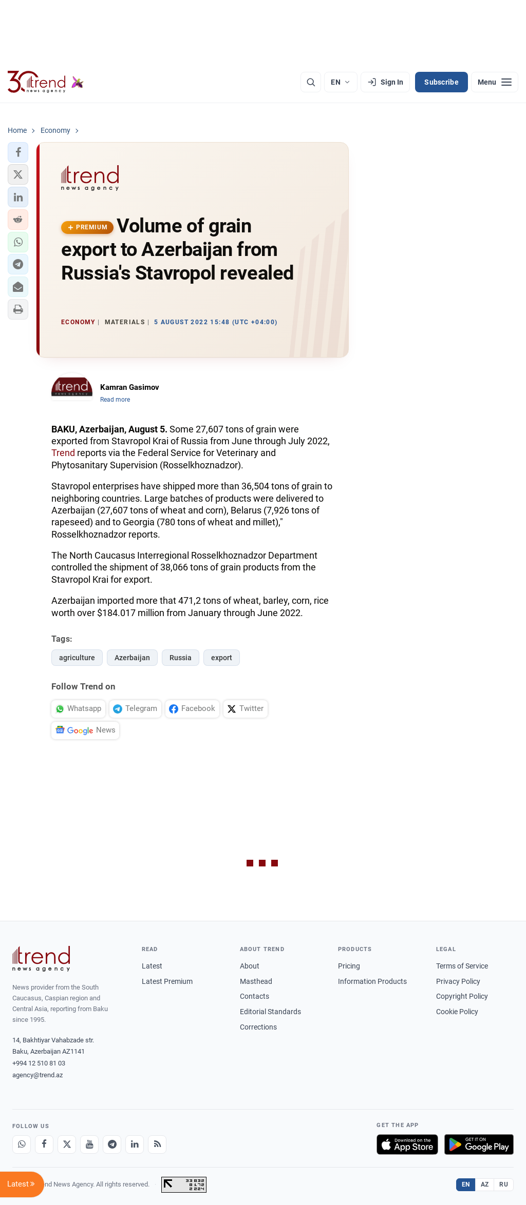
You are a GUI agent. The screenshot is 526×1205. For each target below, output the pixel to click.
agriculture (77, 658)
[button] (18, 152)
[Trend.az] (46, 82)
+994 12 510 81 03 (38, 1063)
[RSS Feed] (157, 1144)
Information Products (372, 981)
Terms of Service (462, 966)
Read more (115, 399)
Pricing (349, 966)
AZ (485, 1184)
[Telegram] (112, 1144)
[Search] (310, 82)
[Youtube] (89, 1144)
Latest (152, 966)
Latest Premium (167, 981)
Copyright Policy (462, 996)
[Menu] (494, 82)
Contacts (254, 996)
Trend (63, 452)
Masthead (256, 981)
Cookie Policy (457, 1012)
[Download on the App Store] (407, 1144)
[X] (67, 1144)
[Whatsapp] (21, 1144)
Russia (181, 658)
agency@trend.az (37, 1075)
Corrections (258, 1027)
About (249, 966)
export (221, 658)
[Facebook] (44, 1144)
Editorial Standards (270, 1012)
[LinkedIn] (134, 1144)
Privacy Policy (458, 981)
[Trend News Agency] (41, 959)
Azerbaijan (132, 658)
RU (503, 1184)
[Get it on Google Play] (479, 1144)
